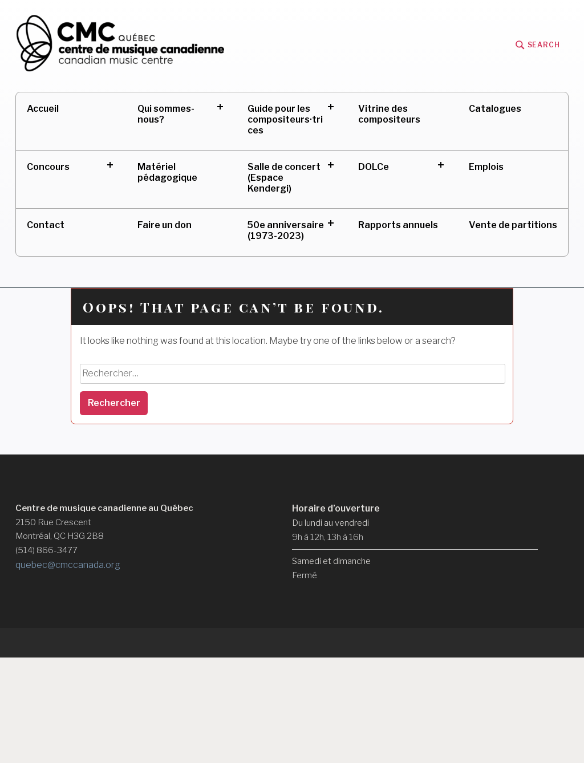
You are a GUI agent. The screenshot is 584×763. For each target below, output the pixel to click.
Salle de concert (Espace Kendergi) (284, 177)
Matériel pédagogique (167, 172)
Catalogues (495, 108)
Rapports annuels (398, 225)
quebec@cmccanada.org (67, 564)
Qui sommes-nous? (165, 114)
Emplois (486, 166)
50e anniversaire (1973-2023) (286, 230)
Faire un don (164, 225)
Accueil (43, 108)
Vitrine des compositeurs (389, 114)
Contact (45, 225)
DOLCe (373, 166)
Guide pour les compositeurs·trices (285, 119)
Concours (48, 166)
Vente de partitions (513, 225)
